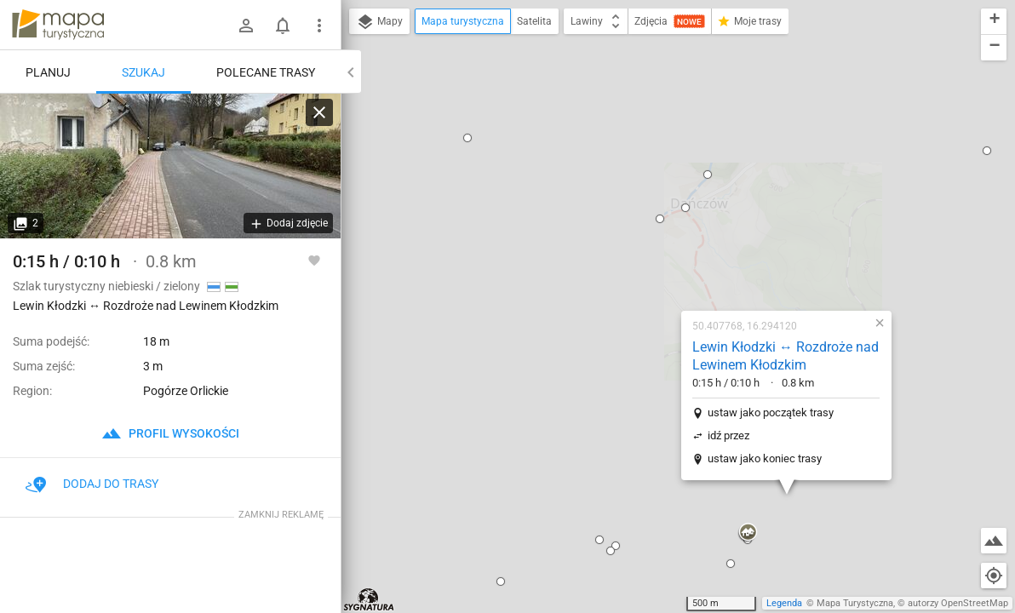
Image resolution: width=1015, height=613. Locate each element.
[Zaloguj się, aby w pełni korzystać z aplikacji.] (314, 259)
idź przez (619, 240)
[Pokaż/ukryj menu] (319, 25)
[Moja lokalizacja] (993, 575)
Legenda (784, 603)
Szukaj (143, 72)
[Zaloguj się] (246, 25)
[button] (490, 345)
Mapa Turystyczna (855, 603)
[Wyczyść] (319, 112)
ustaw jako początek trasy (662, 217)
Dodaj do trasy (92, 483)
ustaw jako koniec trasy (656, 263)
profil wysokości (170, 433)
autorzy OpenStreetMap (958, 603)
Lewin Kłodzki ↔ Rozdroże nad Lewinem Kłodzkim (676, 161)
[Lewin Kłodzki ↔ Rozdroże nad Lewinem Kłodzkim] (170, 166)
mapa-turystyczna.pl (58, 24)
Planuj (48, 72)
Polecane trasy (265, 72)
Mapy (379, 22)
